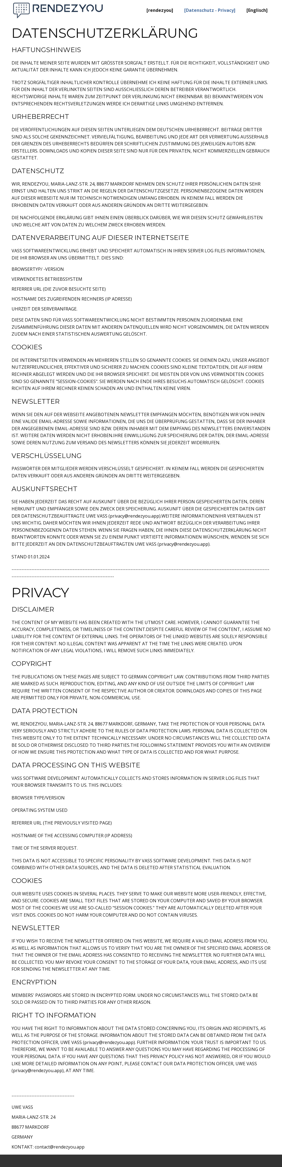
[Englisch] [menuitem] (257, 10)
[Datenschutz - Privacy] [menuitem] (209, 10)
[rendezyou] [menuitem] (160, 10)
